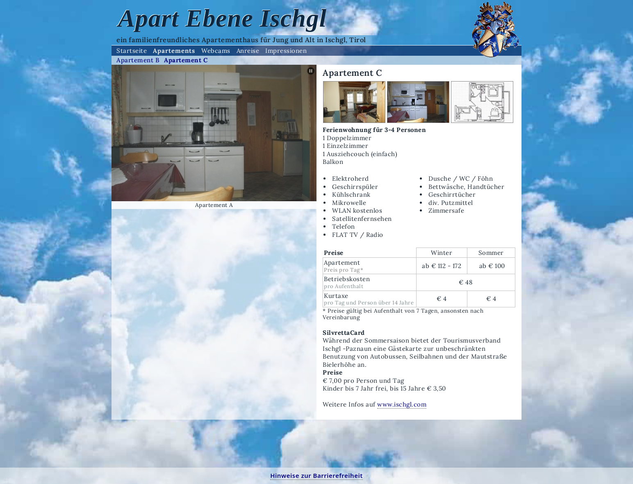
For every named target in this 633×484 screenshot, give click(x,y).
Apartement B (137, 60)
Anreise (248, 51)
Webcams (215, 51)
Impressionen (286, 51)
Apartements (174, 51)
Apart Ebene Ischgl (222, 18)
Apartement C (185, 60)
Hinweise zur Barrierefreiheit (316, 475)
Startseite (131, 51)
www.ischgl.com (401, 404)
